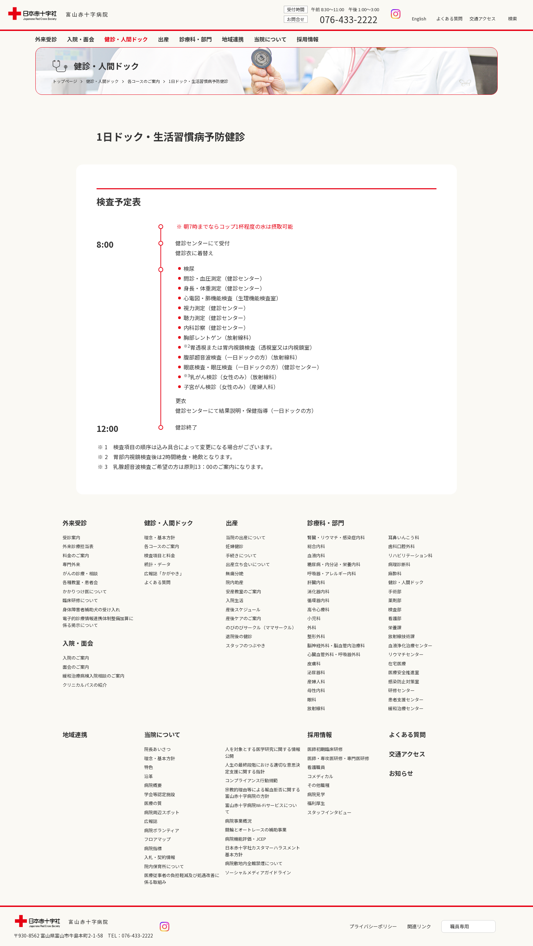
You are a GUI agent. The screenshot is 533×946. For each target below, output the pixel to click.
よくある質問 (449, 18)
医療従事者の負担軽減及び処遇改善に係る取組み (181, 878)
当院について (478, 39)
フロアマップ (157, 839)
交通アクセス (482, 18)
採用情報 (515, 39)
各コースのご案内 (161, 546)
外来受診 (253, 39)
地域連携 (440, 39)
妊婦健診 (234, 546)
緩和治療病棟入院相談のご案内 (93, 675)
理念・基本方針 (159, 537)
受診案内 (71, 537)
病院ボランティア (161, 830)
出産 (371, 39)
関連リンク (419, 926)
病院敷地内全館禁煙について (253, 863)
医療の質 (153, 803)
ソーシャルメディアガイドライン (258, 872)
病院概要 (153, 785)
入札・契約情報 (159, 857)
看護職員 (316, 767)
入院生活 (234, 600)
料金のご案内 (76, 555)
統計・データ (157, 564)
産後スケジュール (243, 609)
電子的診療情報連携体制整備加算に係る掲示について (98, 621)
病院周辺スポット (161, 812)
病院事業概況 (238, 821)
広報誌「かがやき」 (164, 573)
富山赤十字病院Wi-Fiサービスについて (261, 808)
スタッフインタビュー (329, 812)
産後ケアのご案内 (243, 618)
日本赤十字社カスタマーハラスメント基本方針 (262, 851)
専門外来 (71, 564)
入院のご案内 (76, 657)
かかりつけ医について (85, 591)
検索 (512, 18)
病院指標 (153, 848)
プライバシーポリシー (373, 926)
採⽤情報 (319, 734)
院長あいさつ (157, 749)
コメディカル (320, 776)
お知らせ (401, 773)
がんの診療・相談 (80, 573)
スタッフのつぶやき (245, 645)
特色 (148, 767)
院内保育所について (164, 866)
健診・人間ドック (334, 39)
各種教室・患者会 (80, 582)
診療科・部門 (403, 39)
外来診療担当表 (78, 546)
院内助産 (234, 582)
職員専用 (459, 926)
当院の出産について (245, 537)
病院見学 (316, 794)
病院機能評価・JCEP (245, 839)
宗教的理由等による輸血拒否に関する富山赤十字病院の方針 (262, 793)
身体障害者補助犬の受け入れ (91, 609)
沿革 (148, 776)
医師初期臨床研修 (325, 749)
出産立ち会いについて (248, 564)
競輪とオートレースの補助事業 (256, 829)
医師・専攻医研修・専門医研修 (338, 758)
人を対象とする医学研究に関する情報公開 (262, 752)
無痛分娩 (234, 573)
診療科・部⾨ (325, 522)
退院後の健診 (239, 636)
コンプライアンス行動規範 (251, 780)
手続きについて (241, 555)
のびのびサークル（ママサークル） (261, 627)
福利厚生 (316, 803)
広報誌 (150, 821)
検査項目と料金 (159, 555)
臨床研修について (80, 600)
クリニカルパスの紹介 (85, 685)
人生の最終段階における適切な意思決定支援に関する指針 (262, 768)
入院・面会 (288, 39)
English (419, 18)
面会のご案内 (76, 667)
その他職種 (318, 785)
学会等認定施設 (159, 794)
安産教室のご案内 (243, 591)
